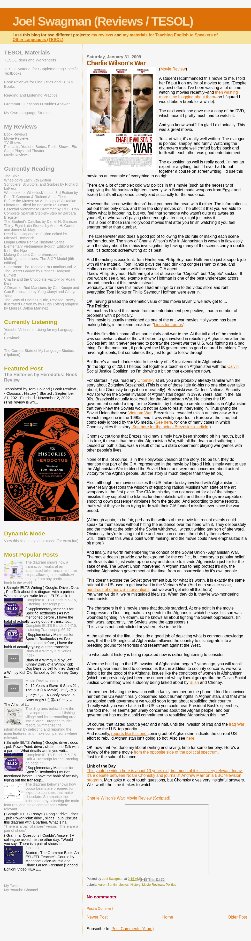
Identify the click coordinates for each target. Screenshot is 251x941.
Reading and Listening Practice (31, 95)
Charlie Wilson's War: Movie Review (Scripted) (128, 798)
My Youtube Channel (21, 890)
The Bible (12, 176)
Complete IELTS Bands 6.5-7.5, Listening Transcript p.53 (51, 602)
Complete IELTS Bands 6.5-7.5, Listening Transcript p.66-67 (51, 627)
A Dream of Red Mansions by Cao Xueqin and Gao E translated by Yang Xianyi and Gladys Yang (41, 292)
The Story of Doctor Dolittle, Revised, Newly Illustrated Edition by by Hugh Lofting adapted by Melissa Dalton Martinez (41, 304)
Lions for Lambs (168, 324)
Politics (171, 885)
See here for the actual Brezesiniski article (169, 427)
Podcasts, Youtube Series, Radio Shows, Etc (40, 147)
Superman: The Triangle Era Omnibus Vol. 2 (40, 267)
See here (164, 422)
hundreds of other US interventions (118, 589)
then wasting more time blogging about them (198, 94)
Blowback (12, 338)
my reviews (102, 35)
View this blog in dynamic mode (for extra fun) (41, 541)
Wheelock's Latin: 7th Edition (27, 180)
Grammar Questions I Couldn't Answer (37, 104)
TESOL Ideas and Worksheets (30, 60)
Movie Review (173, 69)
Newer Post (97, 917)
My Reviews (20, 126)
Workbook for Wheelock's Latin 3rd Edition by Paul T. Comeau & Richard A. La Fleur (41, 195)
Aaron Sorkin (107, 885)
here (189, 738)
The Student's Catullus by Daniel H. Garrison (40, 221)
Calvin (233, 366)
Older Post (237, 917)
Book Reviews (15, 134)
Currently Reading (29, 168)
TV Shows (12, 142)
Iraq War (237, 724)
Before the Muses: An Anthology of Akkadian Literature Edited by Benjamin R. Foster (40, 203)
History (135, 885)
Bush (194, 682)
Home (167, 917)
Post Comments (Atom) (132, 929)
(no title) (32, 848)
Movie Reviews (153, 885)
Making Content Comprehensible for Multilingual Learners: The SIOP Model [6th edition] (39, 258)
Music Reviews (16, 155)
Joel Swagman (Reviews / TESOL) (103, 21)
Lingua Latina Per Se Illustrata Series (34, 242)
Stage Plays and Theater (24, 151)
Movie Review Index (41, 681)
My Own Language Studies (27, 112)
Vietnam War (139, 413)
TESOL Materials (27, 52)
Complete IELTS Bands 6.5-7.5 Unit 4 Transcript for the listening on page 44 (51, 759)
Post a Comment (100, 908)
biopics (123, 885)
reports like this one (129, 733)
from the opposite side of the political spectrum (176, 752)
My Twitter (12, 886)
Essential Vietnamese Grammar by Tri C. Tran (41, 209)
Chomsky (146, 380)
